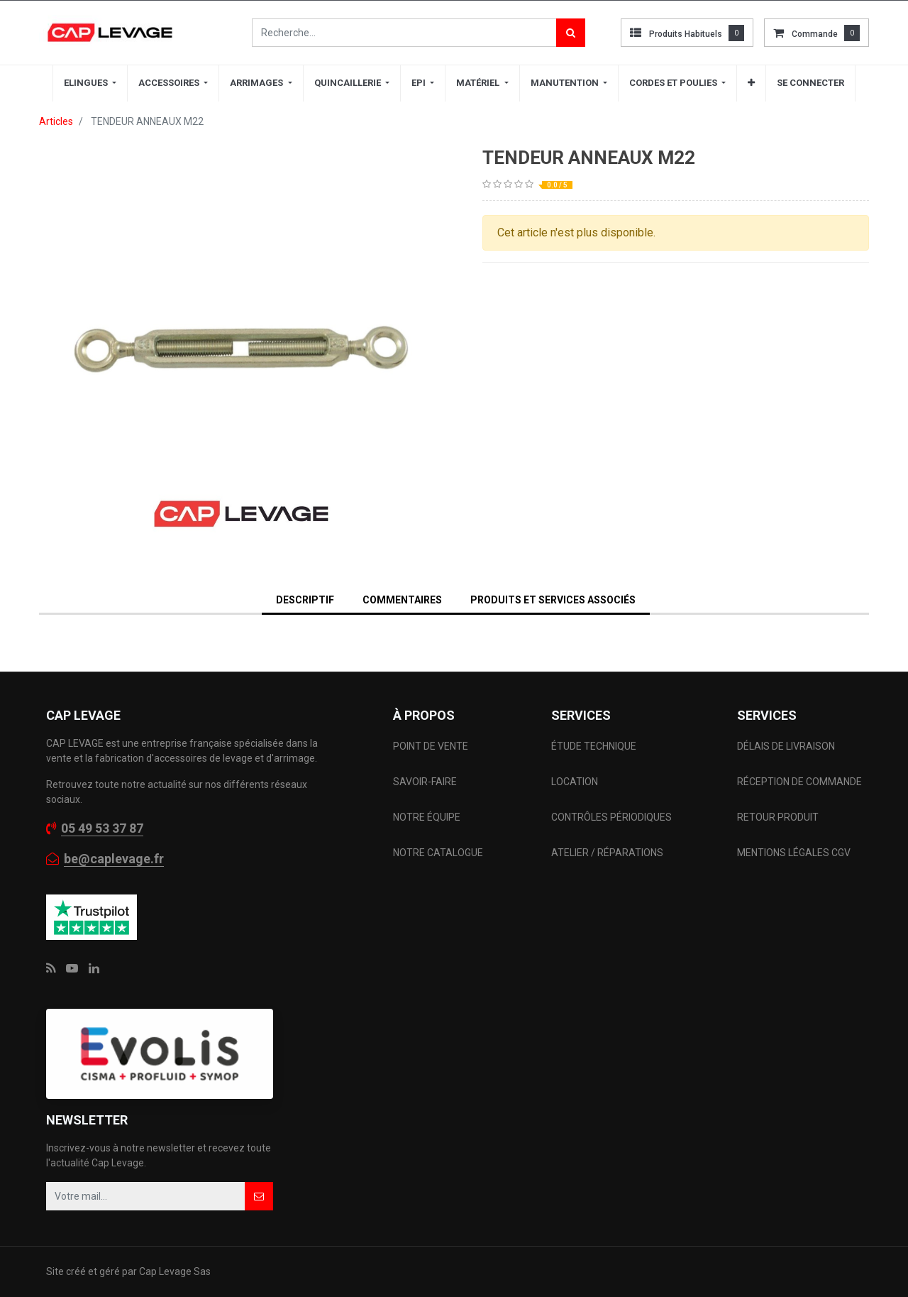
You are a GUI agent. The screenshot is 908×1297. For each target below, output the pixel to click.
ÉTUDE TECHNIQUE (594, 746)
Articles (56, 121)
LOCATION (575, 781)
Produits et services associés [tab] (553, 600)
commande (815, 34)
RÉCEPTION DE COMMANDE (799, 781)
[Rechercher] (570, 32)
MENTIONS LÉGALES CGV (794, 852)
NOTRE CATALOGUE (438, 852)
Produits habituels (685, 34)
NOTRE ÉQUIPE (426, 817)
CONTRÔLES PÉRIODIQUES (611, 817)
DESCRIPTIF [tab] (305, 600)
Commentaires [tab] (402, 600)
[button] (751, 83)
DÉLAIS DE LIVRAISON (787, 746)
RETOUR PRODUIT (778, 817)
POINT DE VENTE (430, 746)
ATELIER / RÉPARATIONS (607, 852)
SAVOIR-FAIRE (425, 781)
